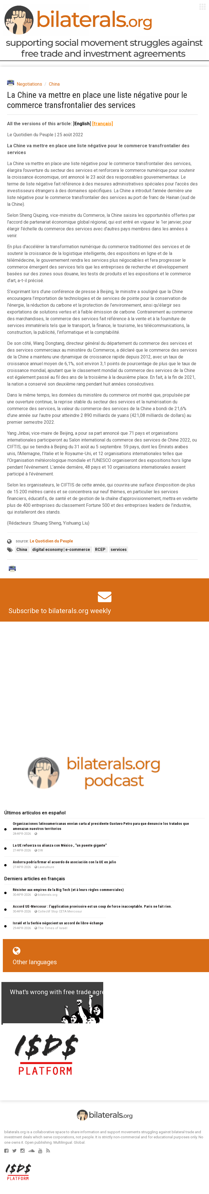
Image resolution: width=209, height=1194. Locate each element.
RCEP (100, 549)
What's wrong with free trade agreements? (70, 992)
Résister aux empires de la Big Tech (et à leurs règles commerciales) (68, 890)
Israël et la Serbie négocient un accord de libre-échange (58, 923)
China (54, 84)
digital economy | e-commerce (61, 549)
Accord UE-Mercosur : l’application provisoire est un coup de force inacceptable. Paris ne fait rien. (92, 906)
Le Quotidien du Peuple (51, 541)
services (119, 549)
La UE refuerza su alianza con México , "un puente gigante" (60, 845)
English (82, 123)
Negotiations (29, 84)
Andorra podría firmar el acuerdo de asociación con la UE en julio (64, 862)
